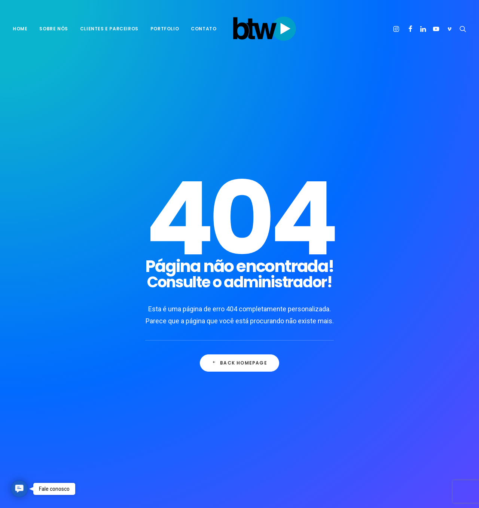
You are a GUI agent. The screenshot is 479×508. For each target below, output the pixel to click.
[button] (397, 29)
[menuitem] (23, 29)
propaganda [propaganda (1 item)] (383, 402)
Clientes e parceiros (109, 28)
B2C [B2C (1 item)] (399, 331)
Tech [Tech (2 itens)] (374, 414)
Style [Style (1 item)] (438, 402)
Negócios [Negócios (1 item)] (379, 379)
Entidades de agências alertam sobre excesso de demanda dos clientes (292, 407)
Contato (203, 28)
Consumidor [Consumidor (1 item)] (412, 343)
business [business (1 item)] (378, 343)
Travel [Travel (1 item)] (396, 414)
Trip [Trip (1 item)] (419, 414)
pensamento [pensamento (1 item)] (383, 390)
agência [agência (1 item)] (377, 331)
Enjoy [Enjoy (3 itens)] (437, 355)
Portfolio (164, 28)
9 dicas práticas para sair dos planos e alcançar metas (177, 386)
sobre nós (53, 28)
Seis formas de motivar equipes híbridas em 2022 (180, 360)
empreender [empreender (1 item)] (407, 355)
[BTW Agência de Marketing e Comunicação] (264, 29)
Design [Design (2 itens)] (376, 355)
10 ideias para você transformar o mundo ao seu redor (183, 334)
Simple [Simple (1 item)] (414, 402)
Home (20, 28)
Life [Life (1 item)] (372, 367)
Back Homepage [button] (239, 244)
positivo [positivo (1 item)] (416, 390)
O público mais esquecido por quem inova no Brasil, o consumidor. (289, 378)
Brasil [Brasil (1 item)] (420, 331)
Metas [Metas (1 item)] (393, 367)
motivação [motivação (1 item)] (422, 367)
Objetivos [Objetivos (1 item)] (410, 379)
